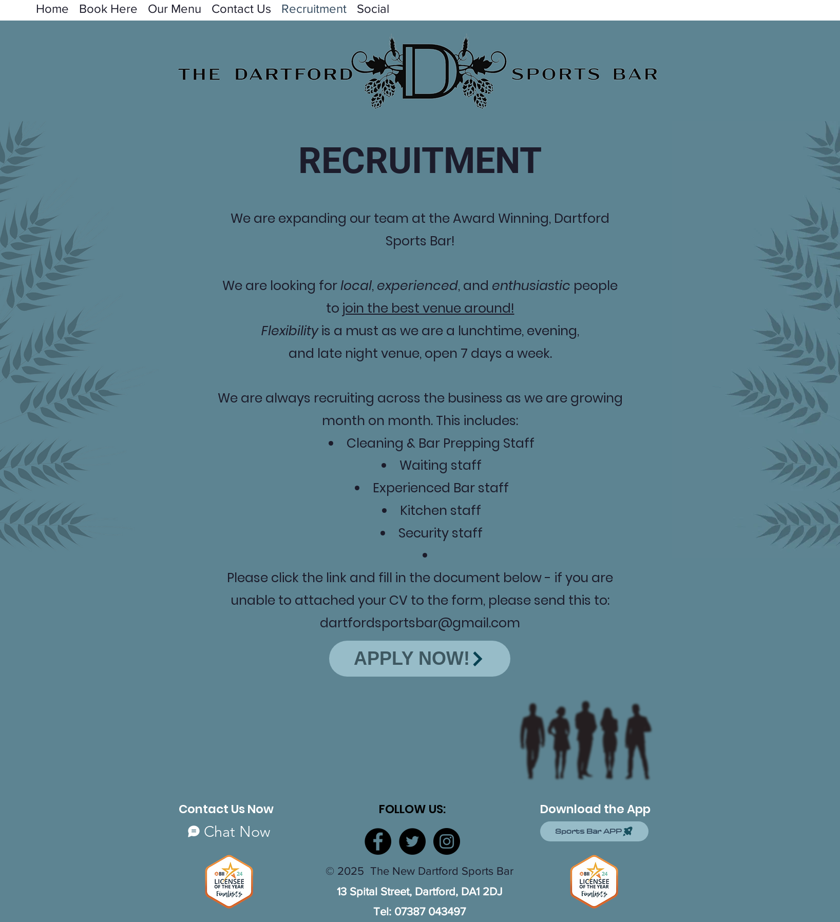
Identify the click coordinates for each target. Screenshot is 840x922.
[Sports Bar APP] (594, 831)
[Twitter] (412, 841)
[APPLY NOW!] (419, 659)
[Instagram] (446, 841)
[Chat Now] (229, 831)
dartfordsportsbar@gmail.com (420, 623)
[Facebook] (378, 841)
